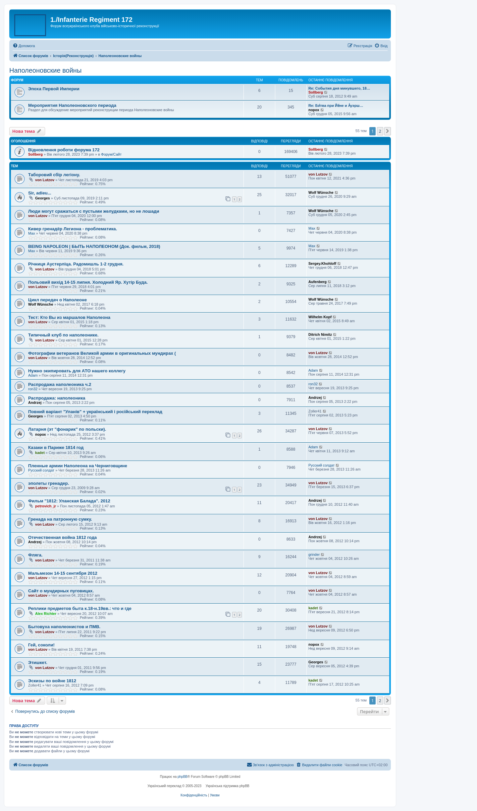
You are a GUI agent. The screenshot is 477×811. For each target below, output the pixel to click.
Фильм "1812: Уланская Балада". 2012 (69, 500)
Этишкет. (37, 662)
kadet (40, 453)
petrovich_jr (45, 506)
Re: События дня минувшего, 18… (339, 88)
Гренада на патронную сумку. (60, 519)
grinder (314, 554)
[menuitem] (24, 46)
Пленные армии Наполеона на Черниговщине (77, 465)
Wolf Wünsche (321, 192)
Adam (33, 375)
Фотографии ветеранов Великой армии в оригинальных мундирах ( (102, 353)
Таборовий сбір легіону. (54, 174)
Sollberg (315, 92)
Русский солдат (41, 470)
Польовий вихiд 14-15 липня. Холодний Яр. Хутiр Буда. (88, 282)
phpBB (182, 776)
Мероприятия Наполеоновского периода (72, 105)
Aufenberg (317, 282)
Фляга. (35, 555)
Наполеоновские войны (45, 70)
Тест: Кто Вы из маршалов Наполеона (69, 317)
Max (31, 233)
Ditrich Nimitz (320, 334)
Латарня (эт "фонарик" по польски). (67, 429)
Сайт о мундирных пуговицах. (61, 590)
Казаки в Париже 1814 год (55, 447)
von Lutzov (44, 180)
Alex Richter (45, 614)
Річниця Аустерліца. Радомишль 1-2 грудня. (76, 263)
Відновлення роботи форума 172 (64, 149)
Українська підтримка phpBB (227, 786)
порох (313, 110)
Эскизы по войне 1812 (52, 680)
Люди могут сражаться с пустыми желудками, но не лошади (93, 211)
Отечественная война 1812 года (62, 537)
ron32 (32, 389)
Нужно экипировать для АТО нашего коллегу (77, 370)
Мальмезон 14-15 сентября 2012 (62, 573)
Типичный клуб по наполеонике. (63, 334)
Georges (42, 198)
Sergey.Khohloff (322, 263)
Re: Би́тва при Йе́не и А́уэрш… (335, 106)
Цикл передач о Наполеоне (57, 299)
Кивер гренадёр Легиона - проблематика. (72, 228)
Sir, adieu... (39, 192)
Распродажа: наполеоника (56, 398)
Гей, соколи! (41, 644)
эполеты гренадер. (48, 483)
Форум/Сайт (111, 154)
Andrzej (34, 403)
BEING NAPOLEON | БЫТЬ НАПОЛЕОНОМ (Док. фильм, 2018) (94, 246)
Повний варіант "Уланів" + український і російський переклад (95, 411)
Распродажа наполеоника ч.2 (59, 384)
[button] (387, 131)
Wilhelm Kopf (320, 317)
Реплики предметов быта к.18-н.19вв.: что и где (80, 608)
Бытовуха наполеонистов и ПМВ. (64, 626)
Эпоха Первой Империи (54, 88)
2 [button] (380, 131)
